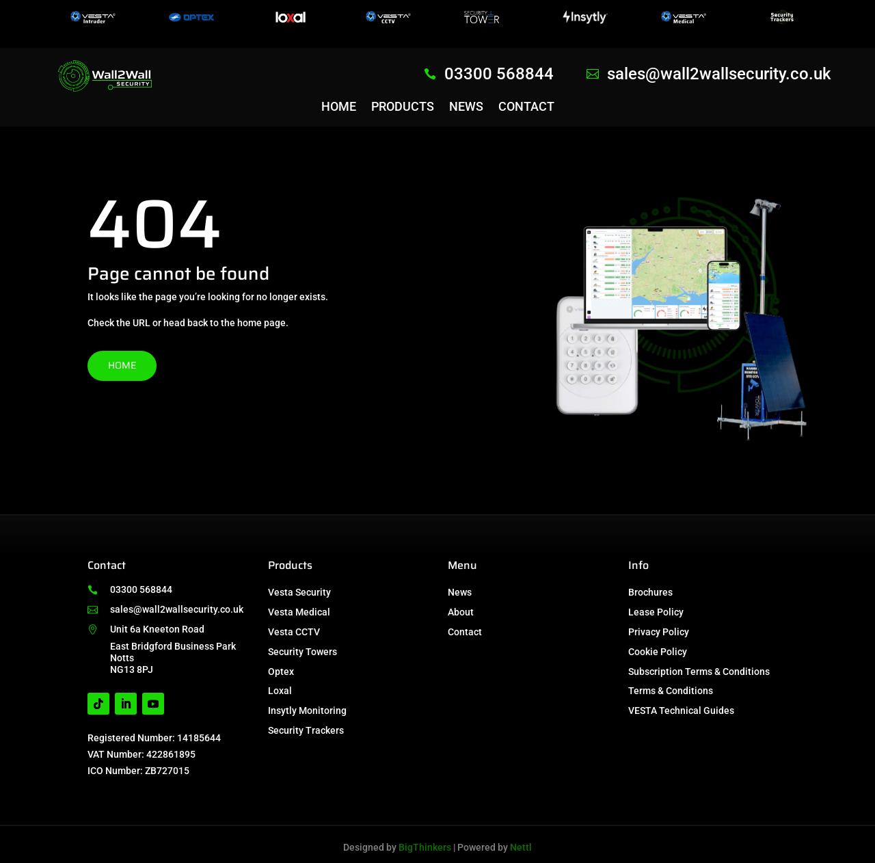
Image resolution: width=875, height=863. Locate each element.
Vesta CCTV (294, 631)
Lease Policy (656, 612)
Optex (281, 671)
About (461, 612)
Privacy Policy (658, 631)
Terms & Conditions (670, 690)
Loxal (280, 690)
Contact (526, 108)
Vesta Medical (299, 612)
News (466, 108)
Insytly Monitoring (307, 710)
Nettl (521, 847)
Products (402, 108)
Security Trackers (306, 730)
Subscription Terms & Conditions (699, 671)
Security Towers (302, 651)
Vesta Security (299, 592)
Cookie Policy (657, 651)
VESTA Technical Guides (681, 710)
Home (338, 108)
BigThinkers (425, 847)
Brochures (650, 592)
